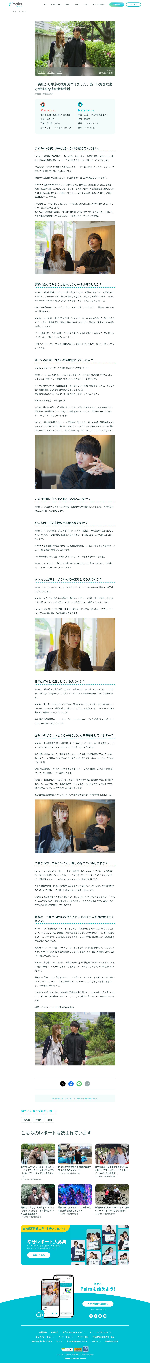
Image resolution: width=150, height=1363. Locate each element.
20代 (59, 71)
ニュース (76, 4)
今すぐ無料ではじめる (98, 1303)
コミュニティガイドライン (100, 1332)
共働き (51, 71)
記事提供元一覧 (111, 1341)
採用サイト (96, 1341)
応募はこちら (39, 1255)
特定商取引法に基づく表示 (103, 1337)
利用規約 (54, 1332)
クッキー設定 (82, 1337)
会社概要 (43, 1332)
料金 (67, 4)
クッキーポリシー (65, 1337)
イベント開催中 (99, 4)
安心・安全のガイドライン (74, 1332)
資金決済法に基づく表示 (42, 1341)
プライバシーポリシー (45, 1337)
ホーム (44, 4)
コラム (86, 4)
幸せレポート (56, 4)
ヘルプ (59, 1341)
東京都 (41, 71)
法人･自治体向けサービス (76, 1341)
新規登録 (116, 4)
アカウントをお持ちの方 (98, 1309)
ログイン (133, 4)
